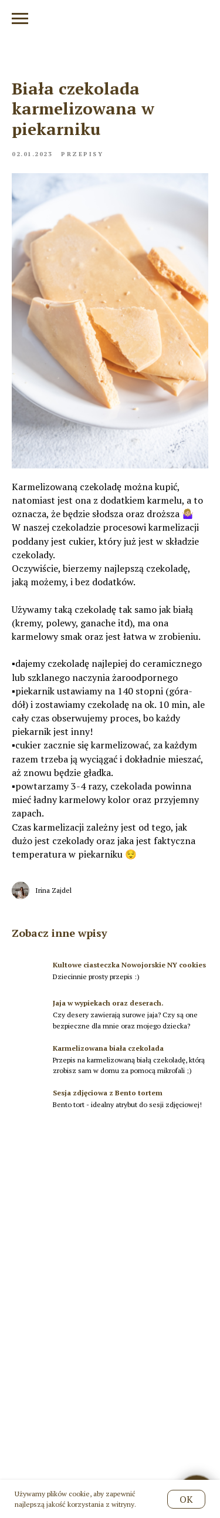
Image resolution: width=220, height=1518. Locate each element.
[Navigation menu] (20, 19)
